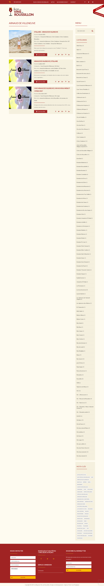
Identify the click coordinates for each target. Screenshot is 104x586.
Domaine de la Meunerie (83, 186)
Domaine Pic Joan (81, 242)
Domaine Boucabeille (82, 166)
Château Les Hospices (82, 113)
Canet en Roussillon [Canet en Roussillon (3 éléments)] (82, 486)
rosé (44, 43)
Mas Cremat (80, 335)
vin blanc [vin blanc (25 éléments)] (79, 530)
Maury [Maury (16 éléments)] (87, 511)
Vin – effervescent (81, 394)
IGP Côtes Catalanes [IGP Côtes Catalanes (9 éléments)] (82, 506)
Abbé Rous (79, 45)
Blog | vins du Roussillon (41, 2)
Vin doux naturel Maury (82, 428)
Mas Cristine (80, 339)
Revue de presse (81, 371)
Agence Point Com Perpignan (71, 585)
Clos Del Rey (80, 121)
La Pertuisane (80, 286)
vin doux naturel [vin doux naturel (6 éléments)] (87, 533)
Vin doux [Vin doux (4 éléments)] (79, 533)
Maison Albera (80, 315)
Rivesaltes (36, 39)
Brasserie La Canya (81, 77)
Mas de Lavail (80, 347)
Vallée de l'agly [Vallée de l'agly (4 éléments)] (81, 528)
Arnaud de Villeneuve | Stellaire (46, 61)
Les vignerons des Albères (83, 303)
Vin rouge (57, 96)
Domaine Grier (80, 214)
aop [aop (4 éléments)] (92, 477)
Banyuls (79, 57)
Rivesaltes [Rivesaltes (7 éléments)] (80, 521)
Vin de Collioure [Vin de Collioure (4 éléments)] (88, 530)
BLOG (78, 65)
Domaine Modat (81, 238)
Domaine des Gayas (82, 202)
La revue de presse (81, 289)
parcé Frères (80, 363)
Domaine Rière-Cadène (82, 250)
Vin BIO (79, 416)
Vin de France (80, 424)
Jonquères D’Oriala (81, 282)
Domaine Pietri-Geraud (82, 246)
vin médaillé (51, 70)
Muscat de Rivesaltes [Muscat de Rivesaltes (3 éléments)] (82, 516)
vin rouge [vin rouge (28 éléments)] (79, 538)
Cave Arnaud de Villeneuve (47, 66)
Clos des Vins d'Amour (82, 129)
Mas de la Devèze (81, 343)
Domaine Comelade (81, 174)
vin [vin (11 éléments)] (88, 528)
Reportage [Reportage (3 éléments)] (87, 518)
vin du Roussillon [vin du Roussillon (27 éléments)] (82, 535)
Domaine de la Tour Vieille (83, 194)
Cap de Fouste (80, 81)
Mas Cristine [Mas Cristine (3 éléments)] (80, 511)
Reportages (80, 367)
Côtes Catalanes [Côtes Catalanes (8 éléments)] (88, 491)
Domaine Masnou (81, 234)
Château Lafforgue (81, 109)
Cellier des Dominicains (82, 93)
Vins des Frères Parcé (82, 448)
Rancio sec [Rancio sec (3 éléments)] (80, 518)
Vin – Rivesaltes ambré (82, 412)
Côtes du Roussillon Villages (84, 150)
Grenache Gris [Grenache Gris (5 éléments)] (89, 501)
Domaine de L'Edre (81, 182)
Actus (52, 2)
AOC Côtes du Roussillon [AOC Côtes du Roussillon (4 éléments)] (83, 477)
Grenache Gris (63, 41)
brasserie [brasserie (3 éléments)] (79, 484)
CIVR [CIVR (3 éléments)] (85, 489)
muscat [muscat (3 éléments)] (87, 513)
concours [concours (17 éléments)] (79, 491)
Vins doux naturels (81, 452)
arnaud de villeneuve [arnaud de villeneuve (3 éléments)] (83, 479)
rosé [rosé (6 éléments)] (85, 521)
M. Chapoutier (80, 307)
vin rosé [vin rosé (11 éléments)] (90, 535)
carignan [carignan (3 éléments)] (79, 489)
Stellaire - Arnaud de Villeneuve (54, 43)
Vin (77, 390)
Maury (78, 355)
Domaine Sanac (80, 258)
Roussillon (79, 378)
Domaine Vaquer (81, 274)
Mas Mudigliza (80, 351)
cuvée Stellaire (54, 68)
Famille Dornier (80, 278)
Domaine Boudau (81, 170)
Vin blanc (79, 420)
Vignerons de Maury (82, 386)
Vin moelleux (80, 432)
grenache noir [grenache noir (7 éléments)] (81, 503)
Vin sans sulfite (80, 444)
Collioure (79, 133)
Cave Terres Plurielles (82, 89)
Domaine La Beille (81, 222)
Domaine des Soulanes (82, 206)
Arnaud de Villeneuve (45, 36)
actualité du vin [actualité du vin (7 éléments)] (81, 474)
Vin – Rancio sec (81, 402)
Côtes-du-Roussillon (82, 154)
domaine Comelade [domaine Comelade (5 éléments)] (82, 496)
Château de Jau (80, 97)
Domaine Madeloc (81, 230)
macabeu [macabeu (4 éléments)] (90, 508)
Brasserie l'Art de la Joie (83, 73)
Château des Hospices (82, 105)
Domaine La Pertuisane (82, 226)
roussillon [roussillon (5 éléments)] (80, 523)
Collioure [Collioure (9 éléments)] (90, 489)
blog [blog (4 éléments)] (89, 482)
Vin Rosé (57, 66)
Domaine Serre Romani (82, 262)
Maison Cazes (80, 319)
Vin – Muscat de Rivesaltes (83, 398)
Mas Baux (79, 327)
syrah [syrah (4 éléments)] (86, 523)
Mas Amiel (79, 323)
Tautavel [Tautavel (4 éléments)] (79, 525)
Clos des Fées (80, 125)
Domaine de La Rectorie (83, 190)
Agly (78, 49)
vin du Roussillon (43, 70)
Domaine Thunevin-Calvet (83, 270)
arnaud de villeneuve (45, 41)
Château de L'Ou (81, 101)
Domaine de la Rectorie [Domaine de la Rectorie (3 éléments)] (83, 499)
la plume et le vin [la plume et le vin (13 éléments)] (81, 508)
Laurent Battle (80, 293)
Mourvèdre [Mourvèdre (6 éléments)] (80, 513)
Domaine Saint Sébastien (83, 254)
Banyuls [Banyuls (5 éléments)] (79, 482)
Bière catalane (80, 61)
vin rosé (57, 70)
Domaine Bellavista (81, 162)
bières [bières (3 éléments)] (84, 482)
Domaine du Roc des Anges (84, 210)
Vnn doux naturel (81, 456)
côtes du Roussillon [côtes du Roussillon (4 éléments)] (82, 494)
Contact (73, 2)
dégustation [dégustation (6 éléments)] (80, 501)
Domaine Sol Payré (81, 266)
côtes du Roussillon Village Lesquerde (82, 145)
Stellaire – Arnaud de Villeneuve (46, 32)
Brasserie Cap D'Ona (82, 69)
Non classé (79, 359)
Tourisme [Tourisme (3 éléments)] (85, 525)
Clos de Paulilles (81, 117)
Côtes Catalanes (64, 36)
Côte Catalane (55, 36)
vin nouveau (63, 98)
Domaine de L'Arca (81, 178)
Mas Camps (79, 331)
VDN (78, 382)
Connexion (41, 570)
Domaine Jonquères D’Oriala (84, 218)
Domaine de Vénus (81, 198)
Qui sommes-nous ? (62, 2)
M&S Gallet (79, 311)
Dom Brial (79, 158)
